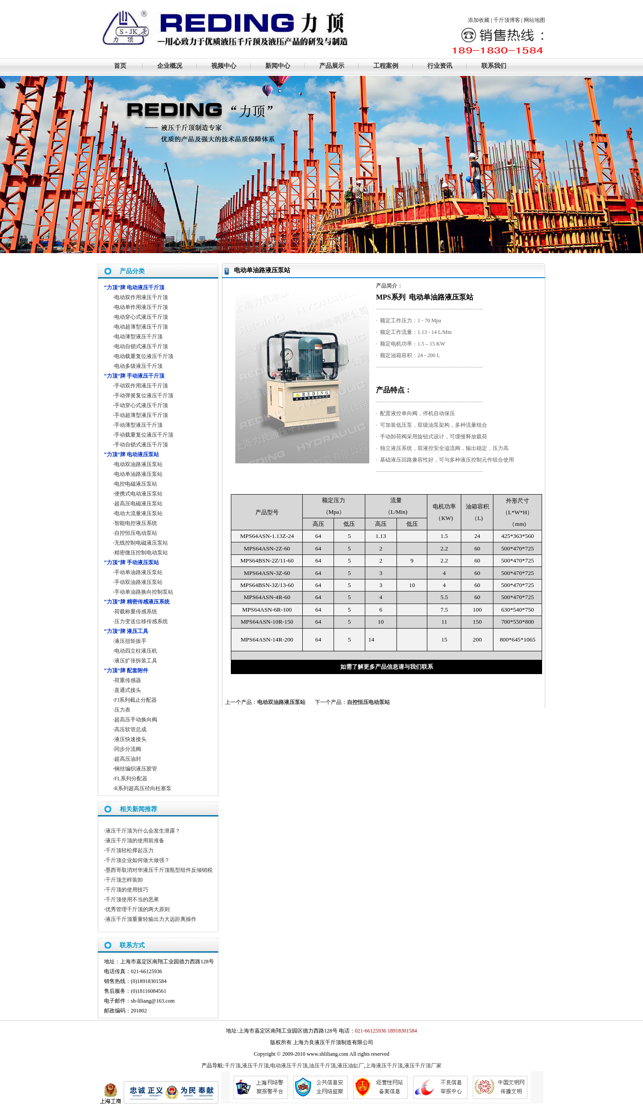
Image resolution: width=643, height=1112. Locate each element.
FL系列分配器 (130, 778)
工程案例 (385, 65)
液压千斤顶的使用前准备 (134, 840)
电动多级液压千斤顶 (138, 366)
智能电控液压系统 (135, 523)
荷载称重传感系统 (135, 611)
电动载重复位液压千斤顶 (143, 356)
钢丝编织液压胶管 (135, 769)
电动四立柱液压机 (135, 651)
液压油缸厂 (350, 1065)
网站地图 (534, 20)
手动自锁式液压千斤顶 (141, 444)
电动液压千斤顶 (289, 1065)
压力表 (122, 710)
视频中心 (223, 65)
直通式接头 (127, 690)
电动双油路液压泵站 (281, 702)
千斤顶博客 (506, 20)
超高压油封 (127, 759)
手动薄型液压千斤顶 (138, 425)
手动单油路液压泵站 (138, 572)
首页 (120, 65)
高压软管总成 (130, 729)
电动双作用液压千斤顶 (141, 297)
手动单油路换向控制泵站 (143, 592)
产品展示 (331, 65)
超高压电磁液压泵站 (138, 503)
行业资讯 (439, 65)
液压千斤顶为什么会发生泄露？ (142, 831)
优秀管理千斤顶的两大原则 (137, 909)
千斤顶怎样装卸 (124, 880)
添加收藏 (478, 20)
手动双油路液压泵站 (138, 582)
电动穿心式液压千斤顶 (141, 317)
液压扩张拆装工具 (135, 661)
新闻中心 (277, 65)
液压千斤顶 (255, 1065)
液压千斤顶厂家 (423, 1065)
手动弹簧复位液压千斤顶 (143, 395)
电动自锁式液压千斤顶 (141, 346)
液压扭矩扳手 (130, 641)
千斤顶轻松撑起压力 (129, 850)
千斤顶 (233, 1065)
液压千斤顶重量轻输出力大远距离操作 (150, 919)
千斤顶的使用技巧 (126, 890)
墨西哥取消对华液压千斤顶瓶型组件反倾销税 (159, 870)
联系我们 (493, 65)
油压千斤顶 (322, 1065)
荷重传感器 (127, 680)
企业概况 (169, 65)
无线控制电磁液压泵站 (141, 543)
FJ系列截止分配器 (135, 700)
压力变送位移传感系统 (141, 621)
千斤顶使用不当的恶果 (132, 899)
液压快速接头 (130, 739)
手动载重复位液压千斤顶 (143, 435)
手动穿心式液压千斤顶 (141, 405)
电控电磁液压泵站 (135, 484)
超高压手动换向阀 (135, 719)
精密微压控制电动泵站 (141, 553)
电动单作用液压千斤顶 (141, 307)
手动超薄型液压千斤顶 (141, 415)
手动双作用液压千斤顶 (141, 386)
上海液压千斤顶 (384, 1065)
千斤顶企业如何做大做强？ (137, 860)
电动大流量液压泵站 (138, 513)
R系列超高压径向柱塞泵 (142, 788)
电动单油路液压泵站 (138, 474)
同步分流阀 (127, 749)
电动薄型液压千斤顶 (138, 336)
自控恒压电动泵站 (368, 702)
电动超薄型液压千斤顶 (141, 327)
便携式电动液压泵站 (138, 494)
